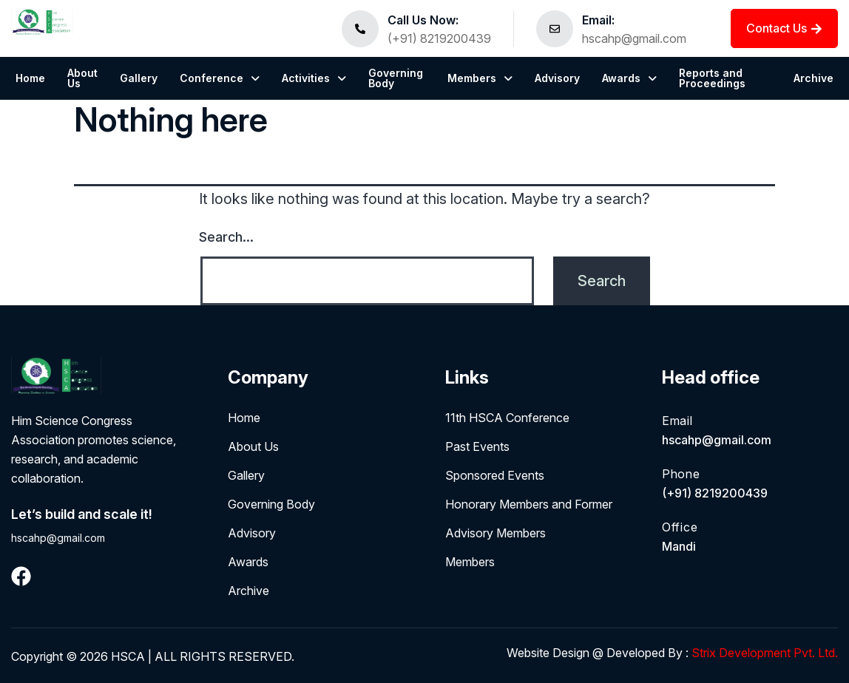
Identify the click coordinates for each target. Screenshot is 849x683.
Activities (314, 78)
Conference (220, 78)
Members (480, 78)
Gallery (139, 78)
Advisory (557, 78)
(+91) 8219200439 (439, 38)
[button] (219, 78)
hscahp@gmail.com (634, 38)
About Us (82, 78)
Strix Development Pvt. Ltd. (763, 652)
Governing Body (395, 78)
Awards (629, 78)
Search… (226, 237)
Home (30, 78)
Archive (813, 78)
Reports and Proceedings (712, 78)
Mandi (680, 546)
